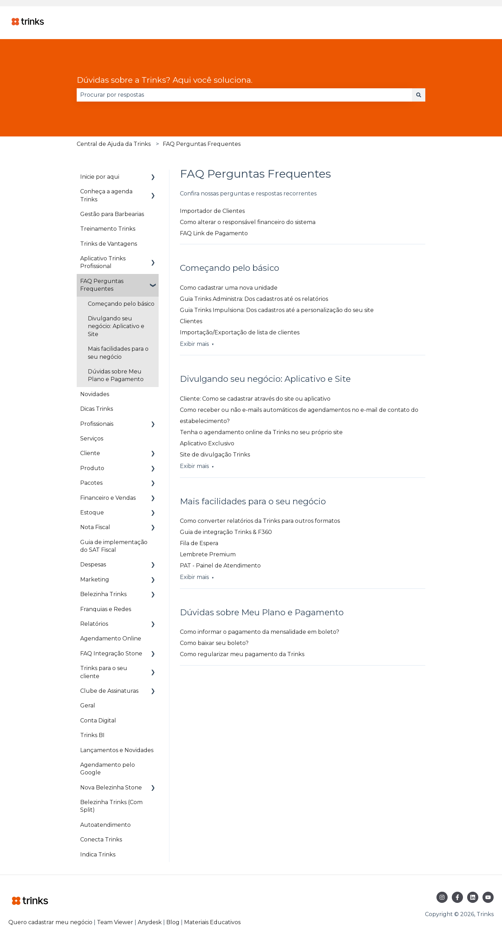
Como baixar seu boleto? (214, 643)
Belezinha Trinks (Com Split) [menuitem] (111, 806)
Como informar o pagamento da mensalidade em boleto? (259, 632)
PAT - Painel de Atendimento (220, 565)
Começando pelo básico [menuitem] (121, 303)
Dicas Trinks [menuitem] (96, 409)
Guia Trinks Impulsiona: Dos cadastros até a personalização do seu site (277, 310)
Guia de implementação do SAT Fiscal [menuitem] (113, 546)
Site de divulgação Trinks (215, 454)
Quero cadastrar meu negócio (50, 922)
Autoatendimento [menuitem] (105, 825)
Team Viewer (115, 922)
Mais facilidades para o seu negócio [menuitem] (118, 353)
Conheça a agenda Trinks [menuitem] (106, 195)
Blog (173, 922)
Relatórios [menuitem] (94, 624)
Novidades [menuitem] (94, 394)
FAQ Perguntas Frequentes (202, 144)
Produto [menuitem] (92, 468)
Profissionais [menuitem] (96, 424)
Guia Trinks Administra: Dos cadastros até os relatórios (254, 299)
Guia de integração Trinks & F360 (226, 532)
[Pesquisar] (418, 95)
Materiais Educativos (212, 922)
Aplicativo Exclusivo (207, 443)
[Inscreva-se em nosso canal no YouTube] (488, 897)
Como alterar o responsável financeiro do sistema (247, 222)
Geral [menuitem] (87, 705)
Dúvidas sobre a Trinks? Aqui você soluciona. (164, 80)
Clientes (191, 321)
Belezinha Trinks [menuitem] (103, 594)
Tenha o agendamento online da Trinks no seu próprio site (261, 432)
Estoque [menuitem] (92, 512)
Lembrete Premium (208, 554)
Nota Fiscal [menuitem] (95, 527)
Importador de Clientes (212, 211)
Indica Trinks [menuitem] (97, 854)
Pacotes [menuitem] (91, 483)
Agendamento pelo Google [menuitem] (107, 769)
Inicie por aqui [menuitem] (99, 176)
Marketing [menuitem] (94, 579)
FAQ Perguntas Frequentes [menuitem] (101, 285)
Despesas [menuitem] (93, 564)
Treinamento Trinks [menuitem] (107, 228)
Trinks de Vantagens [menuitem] (108, 243)
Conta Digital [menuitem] (98, 720)
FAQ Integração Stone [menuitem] (111, 653)
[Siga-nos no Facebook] (457, 897)
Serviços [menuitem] (91, 438)
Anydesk (150, 922)
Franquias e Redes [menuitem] (105, 609)
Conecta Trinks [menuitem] (101, 839)
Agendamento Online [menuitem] (110, 638)
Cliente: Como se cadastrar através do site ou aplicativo (255, 398)
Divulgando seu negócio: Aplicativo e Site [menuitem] (116, 326)
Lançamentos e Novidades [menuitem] (116, 750)
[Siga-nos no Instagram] (442, 897)
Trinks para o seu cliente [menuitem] (103, 672)
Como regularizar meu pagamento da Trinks (242, 654)
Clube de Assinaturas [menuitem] (109, 691)
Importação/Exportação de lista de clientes (239, 332)
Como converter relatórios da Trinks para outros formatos (260, 521)
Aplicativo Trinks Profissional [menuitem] (103, 262)
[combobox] (244, 95)
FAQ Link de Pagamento (214, 233)
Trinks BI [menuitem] (92, 735)
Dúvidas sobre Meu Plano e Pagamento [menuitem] (116, 375)
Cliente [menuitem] (90, 453)
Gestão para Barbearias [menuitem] (112, 214)
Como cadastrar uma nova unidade (228, 287)
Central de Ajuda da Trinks (114, 144)
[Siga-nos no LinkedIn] (472, 897)
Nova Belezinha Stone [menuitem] (111, 787)
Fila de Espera (199, 543)
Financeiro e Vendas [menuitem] (108, 498)
